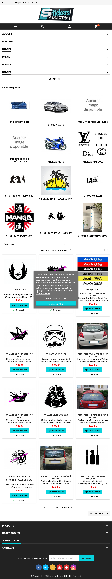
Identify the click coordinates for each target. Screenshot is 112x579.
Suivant (67, 507)
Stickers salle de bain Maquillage (93, 477)
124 (56, 507)
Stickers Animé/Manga (19, 235)
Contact (6, 2)
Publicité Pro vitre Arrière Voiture (93, 355)
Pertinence (35, 244)
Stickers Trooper (56, 354)
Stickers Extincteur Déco (93, 235)
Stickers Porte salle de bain (19, 355)
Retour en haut (99, 513)
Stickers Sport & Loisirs (19, 195)
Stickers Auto (56, 124)
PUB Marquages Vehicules (93, 121)
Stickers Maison (19, 121)
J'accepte (56, 303)
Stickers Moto (56, 161)
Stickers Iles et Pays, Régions (56, 198)
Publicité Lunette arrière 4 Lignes (93, 416)
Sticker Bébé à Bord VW (19, 479)
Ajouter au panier (19, 305)
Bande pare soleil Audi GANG (92, 294)
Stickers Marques (92, 161)
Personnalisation (56, 298)
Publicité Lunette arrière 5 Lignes (56, 477)
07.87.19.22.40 (31, 2)
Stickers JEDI (19, 289)
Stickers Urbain (93, 195)
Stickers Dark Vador (56, 415)
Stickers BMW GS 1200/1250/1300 (19, 160)
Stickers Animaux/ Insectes (56, 232)
